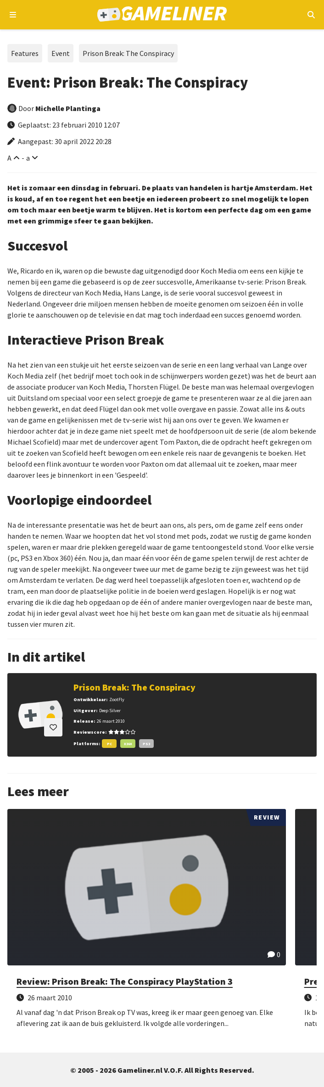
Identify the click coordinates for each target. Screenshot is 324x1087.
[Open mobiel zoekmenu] (311, 14)
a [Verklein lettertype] (28, 157)
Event (60, 53)
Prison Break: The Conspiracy (128, 53)
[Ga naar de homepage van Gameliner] (162, 15)
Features (25, 53)
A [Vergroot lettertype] (9, 157)
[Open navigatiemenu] (13, 14)
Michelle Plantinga (68, 108)
